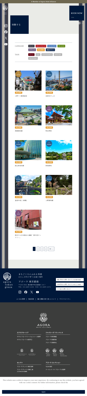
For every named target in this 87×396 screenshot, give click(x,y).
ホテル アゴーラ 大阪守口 (24, 339)
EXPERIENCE (47, 55)
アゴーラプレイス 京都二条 (29, 370)
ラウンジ (32, 50)
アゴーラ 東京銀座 (51, 337)
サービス (61, 46)
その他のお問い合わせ (64, 289)
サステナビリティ (65, 299)
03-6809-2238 (28, 287)
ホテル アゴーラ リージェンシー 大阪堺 (28, 337)
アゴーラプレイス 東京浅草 (25, 366)
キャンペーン (41, 46)
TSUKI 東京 (49, 366)
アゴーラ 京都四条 (51, 339)
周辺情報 (41, 50)
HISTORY (58, 55)
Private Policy (44, 385)
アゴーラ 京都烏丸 (51, 342)
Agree (43, 392)
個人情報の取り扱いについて (46, 299)
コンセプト (51, 46)
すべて (31, 46)
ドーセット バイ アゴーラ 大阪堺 (55, 369)
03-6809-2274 (45, 287)
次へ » (51, 249)
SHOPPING (33, 58)
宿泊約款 (31, 299)
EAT (38, 55)
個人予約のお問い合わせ (69, 280)
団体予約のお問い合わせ (69, 284)
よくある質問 (20, 299)
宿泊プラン (50, 50)
